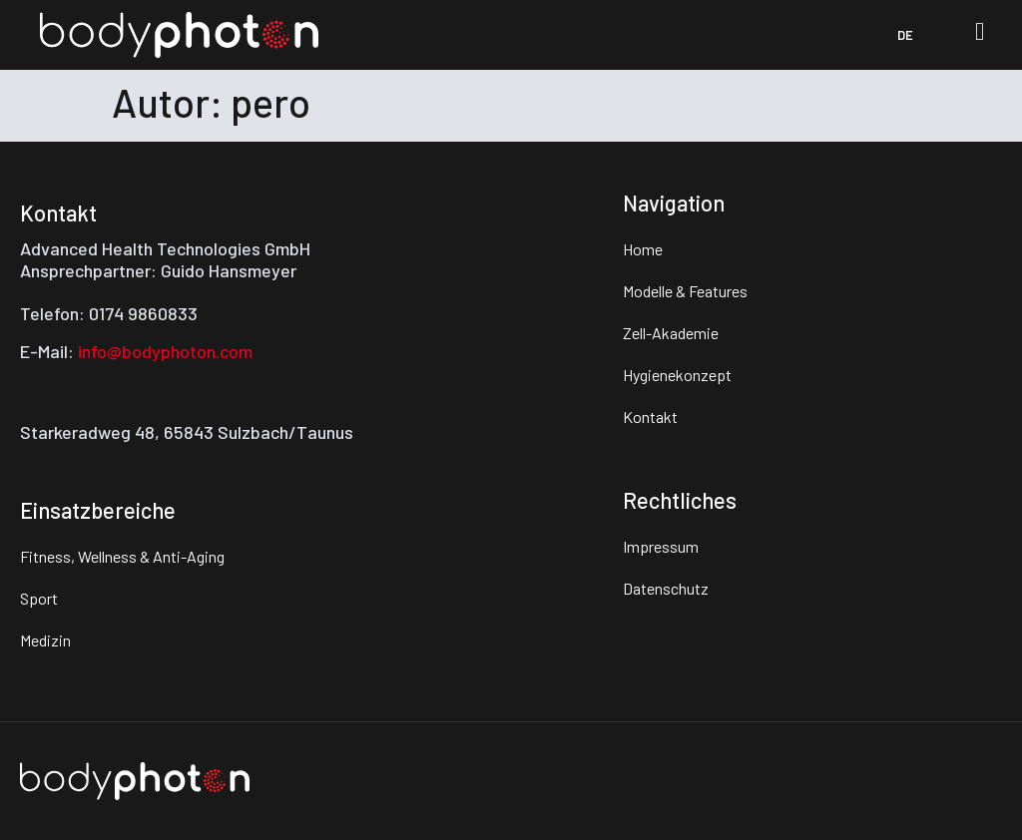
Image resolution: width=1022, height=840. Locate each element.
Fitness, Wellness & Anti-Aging (122, 556)
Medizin (45, 639)
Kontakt (650, 416)
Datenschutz (666, 588)
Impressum (661, 546)
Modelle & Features (685, 290)
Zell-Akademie (671, 332)
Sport (39, 598)
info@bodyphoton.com (165, 351)
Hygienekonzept (677, 374)
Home (643, 248)
